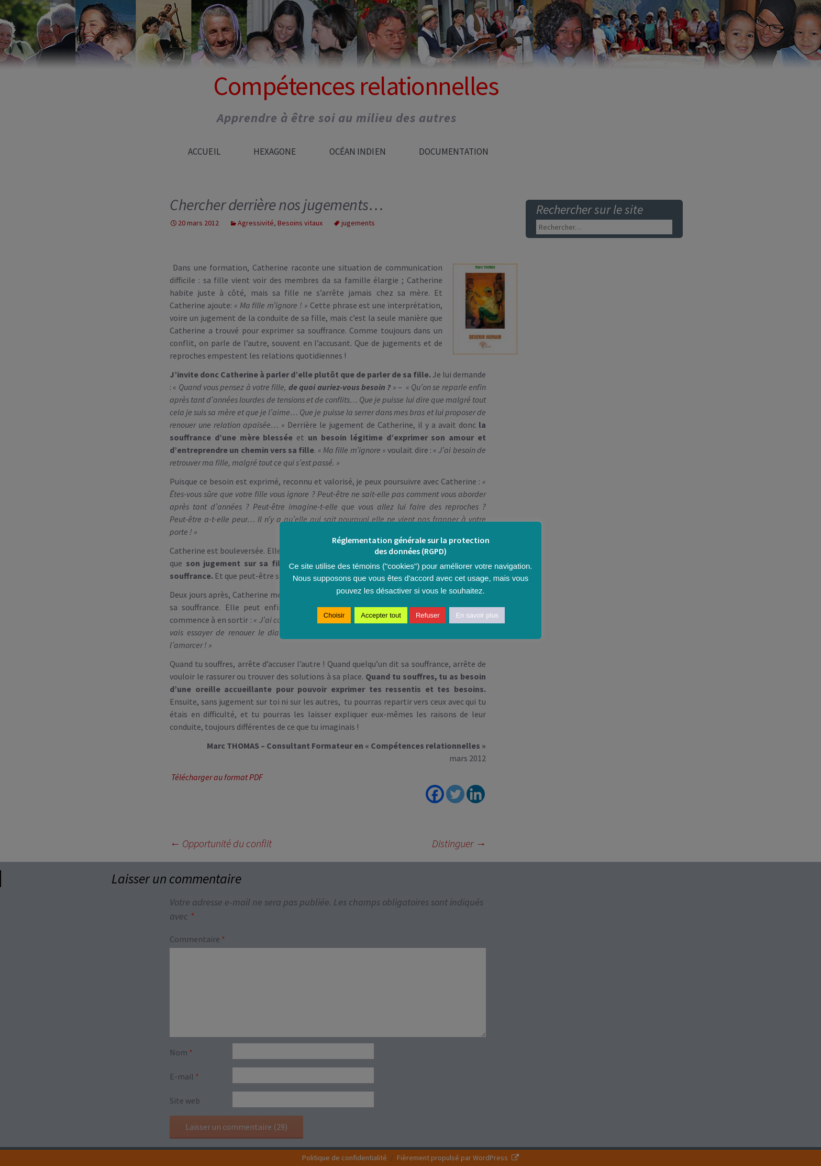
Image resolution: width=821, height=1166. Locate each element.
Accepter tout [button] (381, 615)
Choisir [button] (334, 615)
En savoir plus (477, 615)
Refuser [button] (428, 615)
